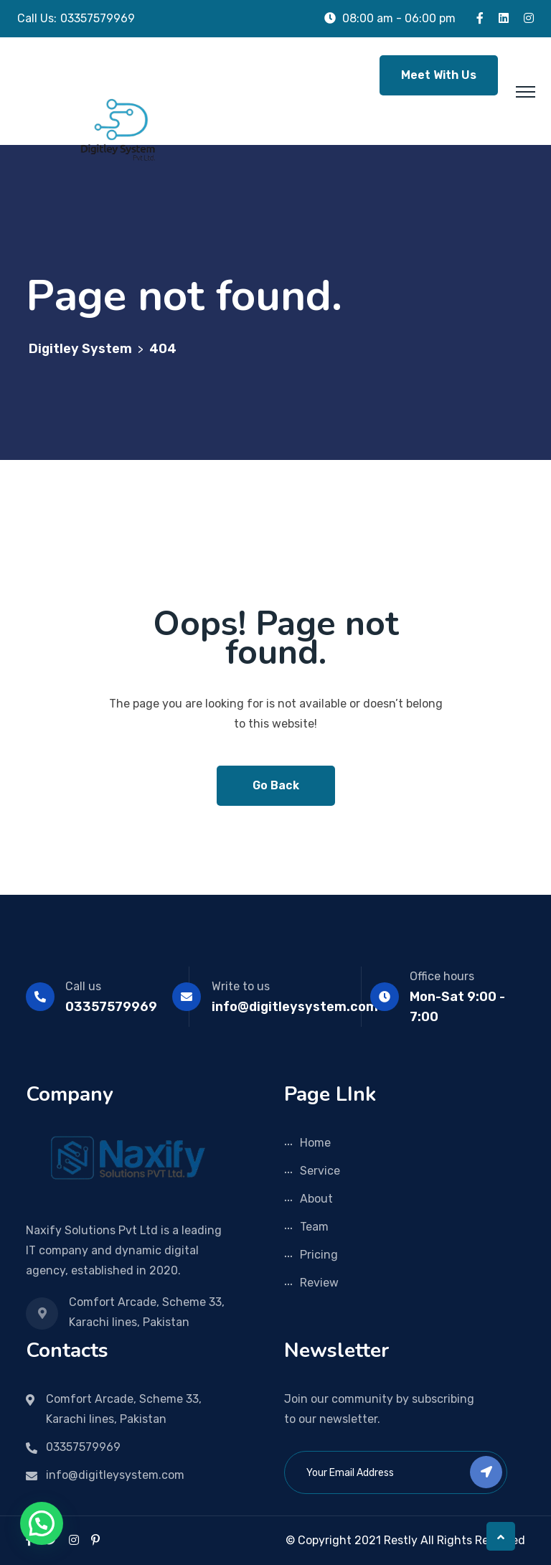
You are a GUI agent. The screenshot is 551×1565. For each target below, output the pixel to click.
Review (319, 1282)
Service (320, 1171)
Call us (83, 986)
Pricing (319, 1254)
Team (314, 1226)
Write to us (241, 986)
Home (315, 1143)
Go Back (276, 785)
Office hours (442, 976)
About (316, 1199)
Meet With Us (438, 75)
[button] (41, 1523)
